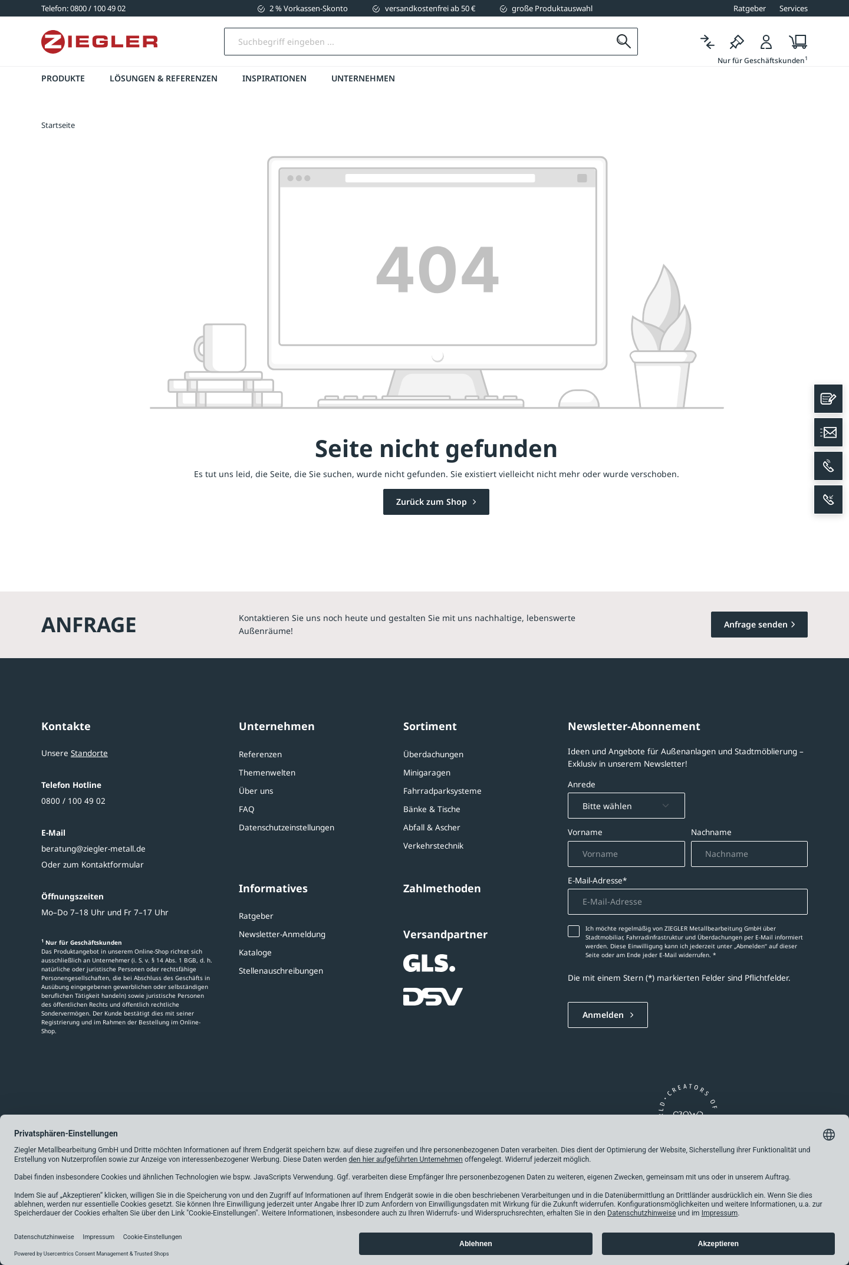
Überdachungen (433, 754)
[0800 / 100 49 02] (83, 8)
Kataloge (255, 952)
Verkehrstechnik (433, 845)
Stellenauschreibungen (281, 970)
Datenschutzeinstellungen (286, 827)
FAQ (247, 809)
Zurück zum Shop (432, 502)
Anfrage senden (756, 624)
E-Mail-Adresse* (597, 880)
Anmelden (604, 1015)
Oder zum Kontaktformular (92, 864)
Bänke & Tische (431, 809)
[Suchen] (623, 42)
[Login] (766, 42)
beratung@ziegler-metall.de (93, 848)
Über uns (256, 791)
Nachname (711, 832)
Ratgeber (256, 916)
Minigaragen (426, 772)
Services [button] (793, 8)
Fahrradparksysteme (442, 791)
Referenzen (260, 754)
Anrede (581, 784)
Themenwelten (267, 772)
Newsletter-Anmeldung (282, 934)
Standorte (89, 753)
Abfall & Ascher (431, 827)
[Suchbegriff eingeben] (417, 42)
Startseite (58, 125)
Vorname (585, 832)
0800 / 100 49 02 (73, 801)
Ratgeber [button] (749, 8)
